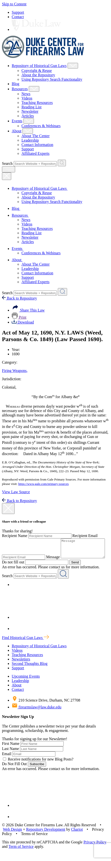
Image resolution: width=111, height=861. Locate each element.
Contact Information (37, 145)
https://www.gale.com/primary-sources (43, 484)
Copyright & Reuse (36, 70)
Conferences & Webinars (41, 126)
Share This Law (28, 310)
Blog (15, 84)
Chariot (77, 838)
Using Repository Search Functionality (51, 79)
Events (17, 121)
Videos (26, 98)
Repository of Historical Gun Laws (39, 66)
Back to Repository (19, 298)
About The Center (35, 136)
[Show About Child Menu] (27, 131)
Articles (27, 116)
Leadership (30, 140)
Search (7, 163)
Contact (18, 17)
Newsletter (29, 111)
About (16, 131)
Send (52, 570)
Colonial (9, 387)
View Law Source (16, 492)
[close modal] (8, 508)
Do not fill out (63, 566)
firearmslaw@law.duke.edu (36, 715)
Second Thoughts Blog (29, 672)
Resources (20, 89)
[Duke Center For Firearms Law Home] (43, 57)
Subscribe (37, 772)
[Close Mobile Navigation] (6, 176)
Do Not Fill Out (14, 772)
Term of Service (21, 855)
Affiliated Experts (35, 153)
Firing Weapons (15, 371)
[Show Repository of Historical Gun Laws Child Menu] (73, 65)
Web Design (12, 838)
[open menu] (8, 169)
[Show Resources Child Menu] (34, 89)
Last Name (10, 757)
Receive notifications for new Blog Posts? (38, 767)
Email (6, 762)
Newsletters (21, 667)
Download (23, 322)
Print (19, 317)
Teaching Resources (37, 103)
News (25, 94)
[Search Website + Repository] (62, 163)
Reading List (31, 107)
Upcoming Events (26, 684)
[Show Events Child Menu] (28, 121)
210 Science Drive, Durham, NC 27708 (46, 708)
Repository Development (45, 838)
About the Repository (38, 75)
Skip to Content (14, 4)
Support (18, 12)
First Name (11, 752)
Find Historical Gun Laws (25, 646)
